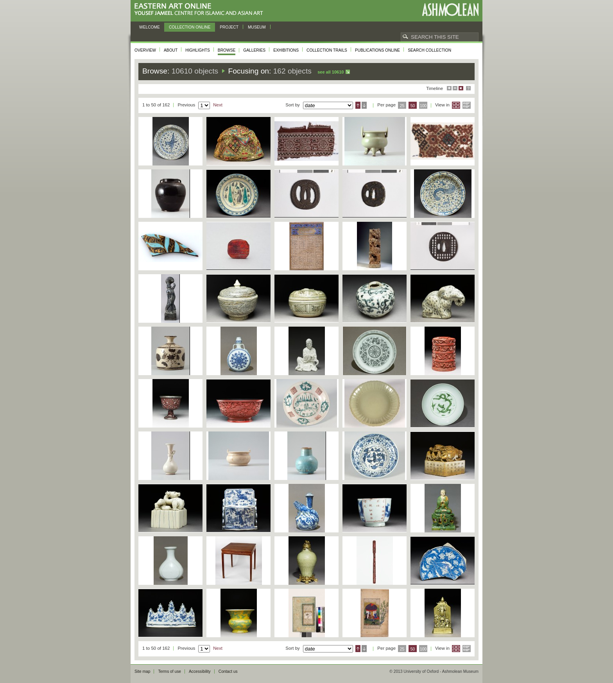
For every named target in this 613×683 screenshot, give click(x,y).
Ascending (357, 105)
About (170, 50)
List (466, 105)
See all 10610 (330, 72)
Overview (145, 50)
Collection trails (326, 50)
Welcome (149, 27)
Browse (227, 50)
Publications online (377, 50)
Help (468, 88)
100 (423, 106)
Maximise (449, 88)
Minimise (455, 88)
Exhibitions (286, 50)
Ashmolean (450, 9)
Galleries (254, 50)
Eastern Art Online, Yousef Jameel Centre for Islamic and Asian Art (200, 9)
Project (229, 27)
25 (402, 106)
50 (412, 106)
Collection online (189, 27)
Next (217, 104)
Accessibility (200, 671)
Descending (364, 105)
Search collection (429, 50)
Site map (142, 671)
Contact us (228, 671)
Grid (456, 105)
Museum (257, 27)
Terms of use (169, 671)
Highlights (197, 50)
